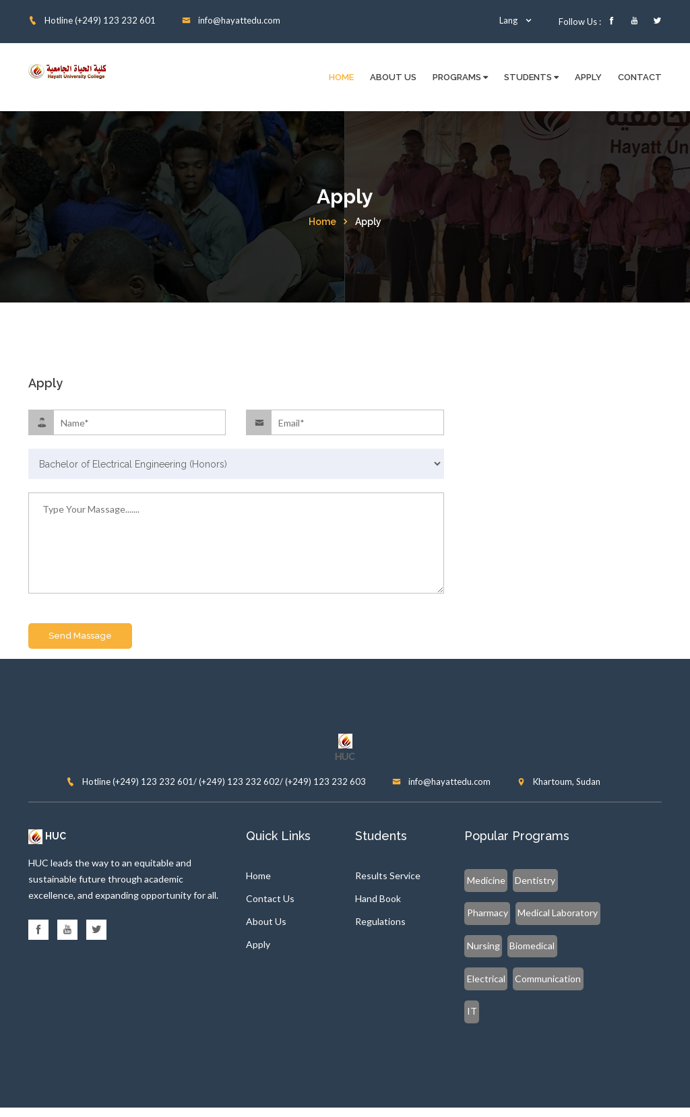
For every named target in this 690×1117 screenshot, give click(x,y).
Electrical (538, 945)
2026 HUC (375, 1095)
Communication (499, 978)
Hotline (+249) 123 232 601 (92, 20)
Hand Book (378, 899)
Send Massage (80, 636)
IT (545, 978)
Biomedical (488, 945)
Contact (640, 77)
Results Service (387, 877)
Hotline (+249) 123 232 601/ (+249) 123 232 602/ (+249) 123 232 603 (216, 782)
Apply (588, 77)
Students (531, 77)
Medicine (485, 881)
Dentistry (532, 881)
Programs (460, 77)
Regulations (380, 922)
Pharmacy (580, 881)
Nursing (570, 913)
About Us (393, 77)
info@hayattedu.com (231, 20)
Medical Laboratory (506, 913)
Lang (516, 20)
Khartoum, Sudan (558, 782)
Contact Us (270, 899)
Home (341, 77)
